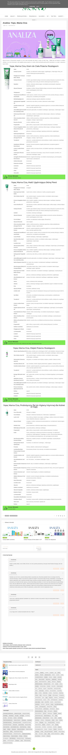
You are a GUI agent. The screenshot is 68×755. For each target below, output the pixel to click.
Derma (44, 687)
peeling (20, 735)
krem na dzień (6, 726)
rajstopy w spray (20, 737)
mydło (11, 730)
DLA (36, 687)
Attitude (50, 676)
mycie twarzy (6, 730)
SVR (53, 724)
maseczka (14, 728)
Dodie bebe (41, 690)
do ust (15, 717)
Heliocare (51, 696)
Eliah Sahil (45, 692)
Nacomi (59, 712)
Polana (36, 721)
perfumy (25, 735)
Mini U (57, 708)
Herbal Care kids (38, 699)
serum (4, 739)
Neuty (52, 717)
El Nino (40, 692)
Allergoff (41, 674)
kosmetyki (29, 719)
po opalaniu (5, 737)
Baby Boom (48, 678)
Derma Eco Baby (57, 687)
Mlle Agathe (50, 710)
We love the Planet (48, 730)
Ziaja (49, 733)
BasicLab (54, 680)
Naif (53, 714)
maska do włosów (21, 728)
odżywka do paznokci (7, 733)
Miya (45, 710)
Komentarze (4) (11, 25)
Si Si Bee (44, 726)
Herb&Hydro (61, 696)
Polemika (41, 721)
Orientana (37, 719)
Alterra (53, 674)
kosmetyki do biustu (17, 721)
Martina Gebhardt (38, 708)
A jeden (46, 671)
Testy (34, 20)
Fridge (50, 694)
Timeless (50, 728)
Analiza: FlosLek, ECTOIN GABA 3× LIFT (33, 539)
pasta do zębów (14, 735)
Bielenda (58, 680)
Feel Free (61, 692)
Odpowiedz (56, 568)
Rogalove (48, 724)
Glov (43, 696)
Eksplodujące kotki (12, 683)
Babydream (54, 678)
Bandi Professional (42, 680)
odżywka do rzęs (17, 733)
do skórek (28, 714)
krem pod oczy (23, 726)
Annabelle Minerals (39, 676)
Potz (45, 721)
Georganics (61, 694)
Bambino (59, 678)
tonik (22, 739)
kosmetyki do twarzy (27, 721)
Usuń (62, 568)
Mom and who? (38, 712)
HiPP (49, 699)
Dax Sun (40, 687)
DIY (48, 16)
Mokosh (55, 710)
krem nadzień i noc (15, 726)
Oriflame (42, 719)
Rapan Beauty (38, 724)
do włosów (20, 717)
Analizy (12, 16)
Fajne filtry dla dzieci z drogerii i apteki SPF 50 (18, 664)
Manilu (55, 705)
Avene (55, 676)
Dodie (36, 690)
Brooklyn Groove (47, 683)
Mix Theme (42, 751)
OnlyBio (59, 717)
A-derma (51, 671)
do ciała (16, 714)
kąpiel (4, 728)
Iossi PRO (47, 701)
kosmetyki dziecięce (7, 724)
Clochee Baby (42, 685)
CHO (53, 683)
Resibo (43, 724)
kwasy (29, 726)
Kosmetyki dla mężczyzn (8, 712)
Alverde (57, 674)
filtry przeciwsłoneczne (7, 719)
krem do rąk (21, 724)
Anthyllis (45, 676)
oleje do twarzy (6, 735)
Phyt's (53, 719)
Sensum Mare (38, 726)
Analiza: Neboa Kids (13, 702)
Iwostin (51, 701)
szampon (17, 739)
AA (55, 671)
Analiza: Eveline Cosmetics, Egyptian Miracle (18, 696)
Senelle (56, 724)
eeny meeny (37, 735)
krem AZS (15, 724)
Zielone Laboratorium (55, 733)
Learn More (32, 6)
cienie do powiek (26, 712)
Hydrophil (60, 699)
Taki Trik (53, 16)
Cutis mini (53, 685)
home (6, 16)
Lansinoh (42, 703)
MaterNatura (46, 708)
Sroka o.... (26, 751)
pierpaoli (48, 735)
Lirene (52, 703)
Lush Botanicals (42, 705)
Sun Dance (49, 726)
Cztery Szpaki (59, 685)
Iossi (42, 701)
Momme (44, 712)
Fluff (40, 694)
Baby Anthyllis (41, 678)
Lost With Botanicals (59, 703)
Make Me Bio (49, 705)
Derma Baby (50, 687)
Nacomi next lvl (47, 714)
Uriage (42, 730)
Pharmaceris (48, 719)
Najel (56, 714)
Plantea (60, 719)
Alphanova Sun (48, 674)
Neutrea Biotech (46, 717)
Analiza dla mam (13, 515)
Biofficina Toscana (38, 683)
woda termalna (27, 739)
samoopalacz (28, 737)
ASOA (59, 671)
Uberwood (60, 728)
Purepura (58, 721)
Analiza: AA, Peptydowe (50, 539)
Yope (36, 733)
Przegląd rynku (22, 16)
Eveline (50, 692)
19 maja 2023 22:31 (12, 561)
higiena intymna (17, 719)
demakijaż (5, 714)
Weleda (55, 730)
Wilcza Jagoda (61, 730)
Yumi (45, 733)
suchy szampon (11, 739)
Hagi (46, 696)
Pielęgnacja (32, 16)
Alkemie (36, 674)
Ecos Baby (59, 690)
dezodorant (11, 714)
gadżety (60, 16)
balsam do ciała (18, 712)
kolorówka (24, 719)
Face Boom (55, 692)
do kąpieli (22, 714)
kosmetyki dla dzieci (7, 721)
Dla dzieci (41, 16)
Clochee (36, 685)
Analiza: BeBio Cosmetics (9, 539)
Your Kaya (41, 733)
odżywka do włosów (26, 733)
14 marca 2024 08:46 (12, 596)
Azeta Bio (59, 676)
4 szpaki (37, 671)
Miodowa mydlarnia (39, 710)
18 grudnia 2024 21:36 (13, 609)
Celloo (61, 683)
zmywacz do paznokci (7, 742)
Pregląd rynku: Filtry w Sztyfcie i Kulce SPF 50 (18, 677)
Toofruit (55, 728)
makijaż (8, 728)
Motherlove (50, 712)
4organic (41, 671)
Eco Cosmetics (53, 690)
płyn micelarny (12, 737)
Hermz (44, 699)
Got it (37, 6)
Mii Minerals (52, 708)
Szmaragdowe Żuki (39, 728)
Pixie (57, 719)
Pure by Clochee (51, 721)
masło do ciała (29, 728)
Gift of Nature (38, 696)
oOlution (43, 735)
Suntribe (54, 726)
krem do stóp (28, 724)
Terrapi (45, 728)
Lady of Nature (57, 701)
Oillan (55, 717)
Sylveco (59, 726)
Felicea (36, 694)
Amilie (62, 674)
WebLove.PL (54, 751)
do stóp (4, 717)
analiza (7, 515)
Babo (36, 678)
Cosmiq (48, 685)
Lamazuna (37, 703)
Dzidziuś (46, 690)
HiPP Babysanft (54, 699)
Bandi (36, 680)
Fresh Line (45, 694)
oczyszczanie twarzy (18, 730)
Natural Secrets (38, 717)
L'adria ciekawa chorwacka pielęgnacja (17, 670)
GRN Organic (55, 694)
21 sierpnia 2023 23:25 (13, 574)
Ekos (36, 692)
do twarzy (10, 717)
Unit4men (37, 730)
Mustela (55, 712)
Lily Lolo (47, 703)
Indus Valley (37, 701)
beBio (62, 733)
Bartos (49, 680)
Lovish (36, 705)
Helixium (56, 696)
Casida (56, 683)
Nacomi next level (38, 714)
